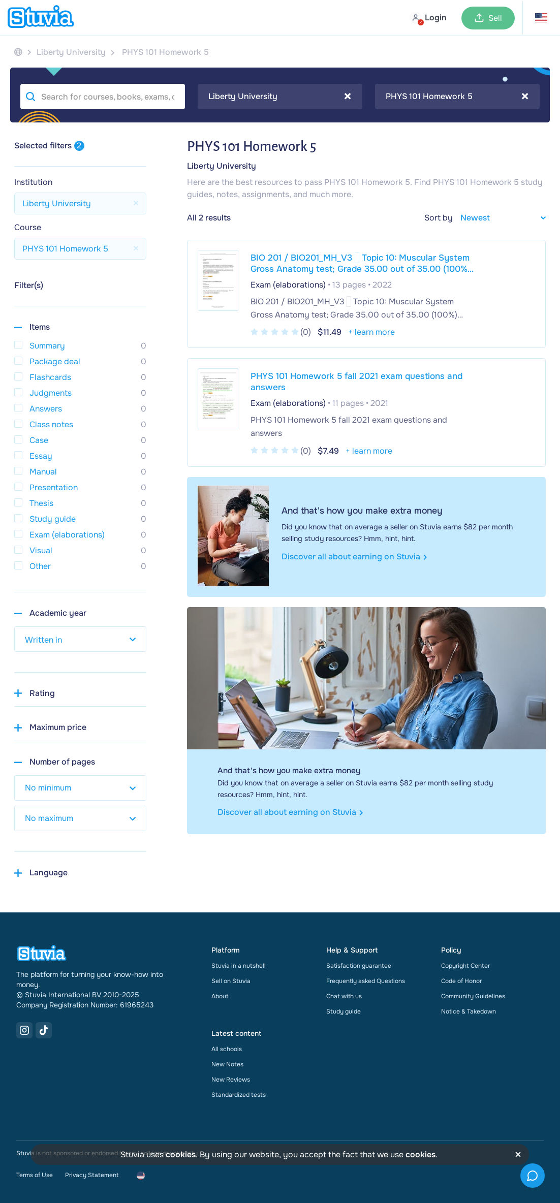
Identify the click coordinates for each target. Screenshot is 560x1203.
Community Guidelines (473, 996)
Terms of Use (34, 1175)
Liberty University (221, 166)
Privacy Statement (91, 1175)
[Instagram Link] (24, 1030)
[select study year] (80, 639)
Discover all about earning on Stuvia (354, 556)
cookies (181, 1154)
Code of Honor (461, 981)
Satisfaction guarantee (358, 966)
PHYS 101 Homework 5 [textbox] (457, 96)
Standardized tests (238, 1095)
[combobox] (280, 96)
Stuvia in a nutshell (238, 966)
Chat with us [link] (344, 996)
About (219, 996)
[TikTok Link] (44, 1030)
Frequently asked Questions (365, 981)
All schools (226, 1049)
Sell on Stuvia (231, 981)
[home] (41, 17)
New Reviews (230, 1079)
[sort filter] (499, 217)
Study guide (343, 1011)
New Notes (227, 1064)
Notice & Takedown (468, 1011)
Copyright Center (465, 966)
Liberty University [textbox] (279, 96)
